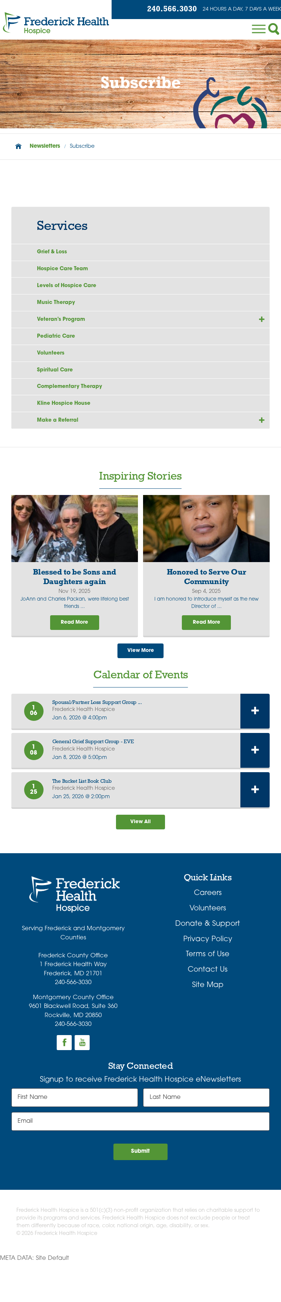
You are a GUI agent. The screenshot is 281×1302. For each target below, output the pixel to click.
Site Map (208, 1022)
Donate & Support (207, 961)
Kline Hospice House (69, 431)
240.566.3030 (163, 9)
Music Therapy (59, 313)
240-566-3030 (73, 1020)
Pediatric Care (59, 353)
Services (62, 226)
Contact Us (208, 1007)
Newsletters (45, 146)
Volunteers (53, 372)
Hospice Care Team (67, 273)
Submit (140, 1190)
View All (140, 858)
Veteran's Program (65, 333)
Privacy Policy (207, 976)
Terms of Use (207, 991)
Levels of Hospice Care (72, 293)
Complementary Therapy (75, 412)
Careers (208, 930)
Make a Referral (61, 451)
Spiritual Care (58, 392)
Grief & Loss (55, 254)
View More (140, 685)
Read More (74, 656)
